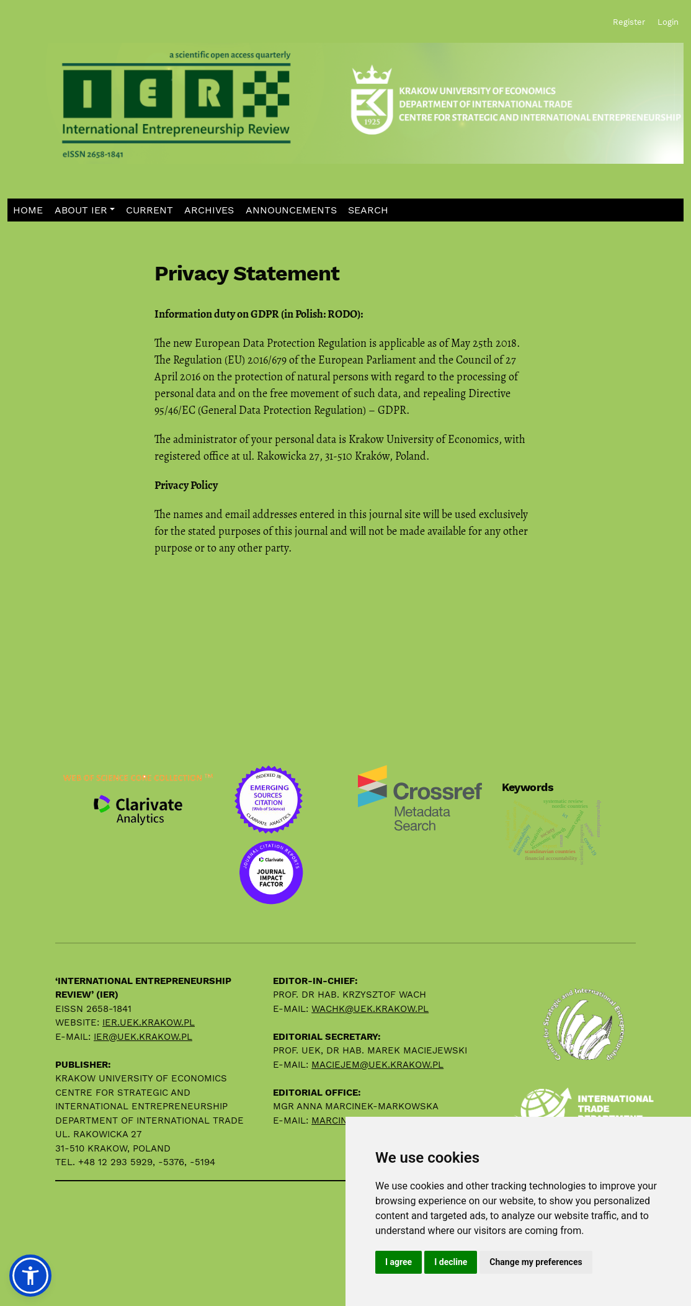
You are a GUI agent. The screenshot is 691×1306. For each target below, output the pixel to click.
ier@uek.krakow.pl (143, 1036)
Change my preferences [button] (535, 1262)
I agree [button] (398, 1262)
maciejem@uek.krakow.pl (377, 1064)
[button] (84, 210)
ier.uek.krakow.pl (148, 1022)
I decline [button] (450, 1262)
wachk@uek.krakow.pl (370, 1008)
